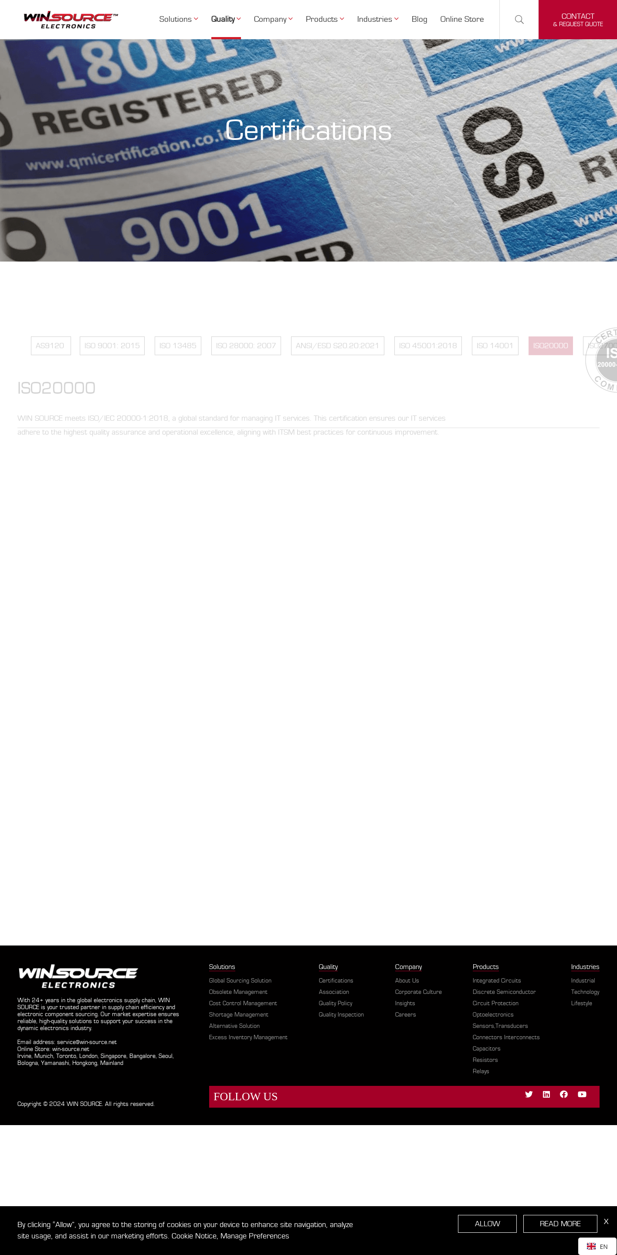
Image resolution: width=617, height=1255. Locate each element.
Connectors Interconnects (506, 1037)
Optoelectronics (493, 1014)
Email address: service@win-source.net (67, 1042)
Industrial (583, 980)
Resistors (485, 1060)
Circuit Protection (496, 1003)
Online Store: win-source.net (53, 1049)
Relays (481, 1071)
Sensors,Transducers (500, 1026)
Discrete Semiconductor (504, 992)
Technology (585, 992)
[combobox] (597, 1246)
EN (597, 1246)
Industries (585, 967)
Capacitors (487, 1048)
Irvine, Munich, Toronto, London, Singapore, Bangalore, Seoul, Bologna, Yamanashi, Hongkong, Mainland (95, 1060)
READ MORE (560, 1223)
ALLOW (488, 1223)
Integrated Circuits (497, 980)
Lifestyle (581, 1003)
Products (486, 967)
